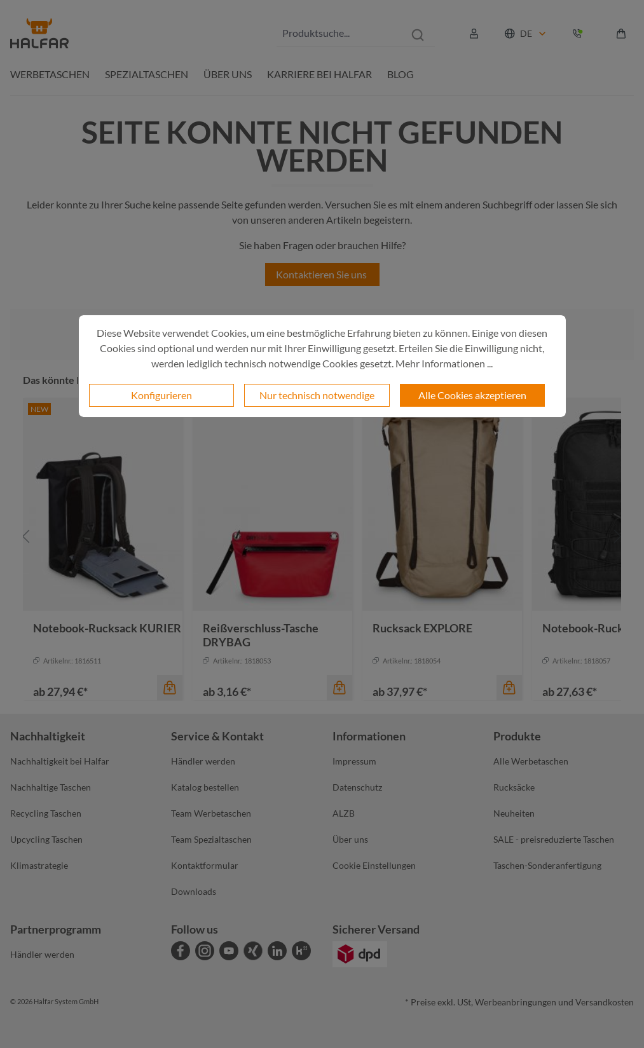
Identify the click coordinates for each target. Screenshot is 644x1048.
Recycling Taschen (45, 813)
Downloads (193, 891)
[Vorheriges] (26, 536)
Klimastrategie (39, 865)
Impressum (354, 761)
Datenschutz (357, 787)
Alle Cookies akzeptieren (472, 395)
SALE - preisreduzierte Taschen (553, 839)
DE (526, 33)
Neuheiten (514, 813)
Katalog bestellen (205, 787)
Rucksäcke (514, 787)
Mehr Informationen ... (444, 363)
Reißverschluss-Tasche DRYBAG (261, 635)
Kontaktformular (204, 865)
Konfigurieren (161, 395)
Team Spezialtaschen (211, 839)
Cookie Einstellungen (374, 865)
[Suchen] (418, 33)
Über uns (350, 839)
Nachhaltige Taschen (50, 787)
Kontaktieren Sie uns (322, 274)
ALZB (343, 813)
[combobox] (339, 33)
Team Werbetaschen (211, 813)
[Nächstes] (617, 536)
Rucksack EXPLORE (422, 628)
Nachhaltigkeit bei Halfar (59, 761)
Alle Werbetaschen (530, 761)
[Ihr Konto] (474, 33)
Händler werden (203, 761)
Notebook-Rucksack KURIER (107, 628)
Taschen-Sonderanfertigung (547, 865)
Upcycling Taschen (46, 839)
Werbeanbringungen (515, 1002)
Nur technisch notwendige (316, 395)
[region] (322, 536)
